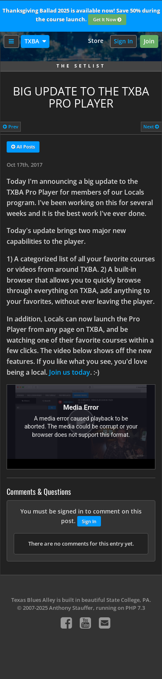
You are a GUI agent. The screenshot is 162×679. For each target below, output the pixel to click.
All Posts (23, 147)
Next (151, 126)
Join (149, 41)
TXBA (33, 41)
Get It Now (107, 20)
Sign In (123, 41)
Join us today (69, 372)
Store (95, 41)
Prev (10, 126)
